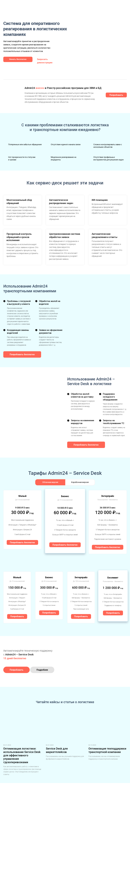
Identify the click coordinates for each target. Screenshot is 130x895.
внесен (40, 88)
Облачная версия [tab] (50, 482)
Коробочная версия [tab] (80, 482)
